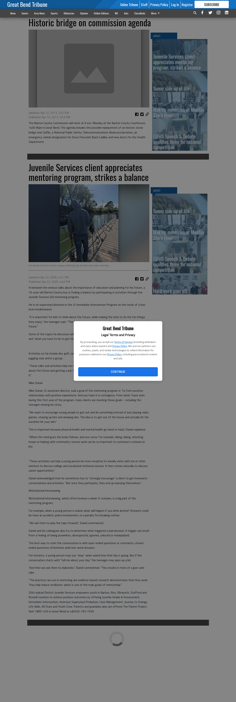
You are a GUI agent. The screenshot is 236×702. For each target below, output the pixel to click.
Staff (144, 4)
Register (187, 4)
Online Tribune (129, 4)
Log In (175, 4)
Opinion (84, 13)
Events (25, 13)
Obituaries (69, 13)
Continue (118, 371)
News (13, 13)
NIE (116, 13)
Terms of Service (123, 342)
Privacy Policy (119, 346)
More (156, 13)
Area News (39, 13)
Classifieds (139, 13)
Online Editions (101, 13)
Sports (54, 13)
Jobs (126, 13)
